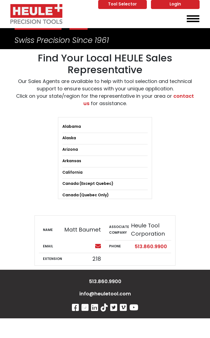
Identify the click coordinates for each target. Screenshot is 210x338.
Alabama (71, 127)
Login (175, 4)
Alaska (69, 138)
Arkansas (71, 161)
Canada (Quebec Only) (85, 195)
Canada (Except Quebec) (87, 184)
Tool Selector (122, 4)
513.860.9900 (151, 247)
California (72, 173)
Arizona (70, 150)
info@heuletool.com (105, 294)
